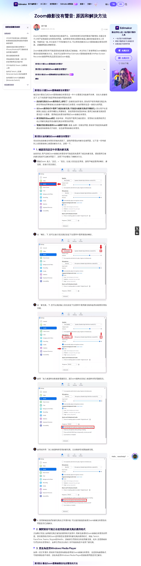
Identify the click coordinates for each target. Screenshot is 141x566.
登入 (107, 4)
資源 (82, 5)
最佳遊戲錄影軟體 (12, 55)
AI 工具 (44, 5)
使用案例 (54, 5)
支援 (89, 5)
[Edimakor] (96, 4)
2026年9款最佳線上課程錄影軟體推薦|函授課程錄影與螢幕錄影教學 (17, 40)
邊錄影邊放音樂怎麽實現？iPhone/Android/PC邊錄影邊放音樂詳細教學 (17, 49)
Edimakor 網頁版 (66, 4)
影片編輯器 (33, 5)
